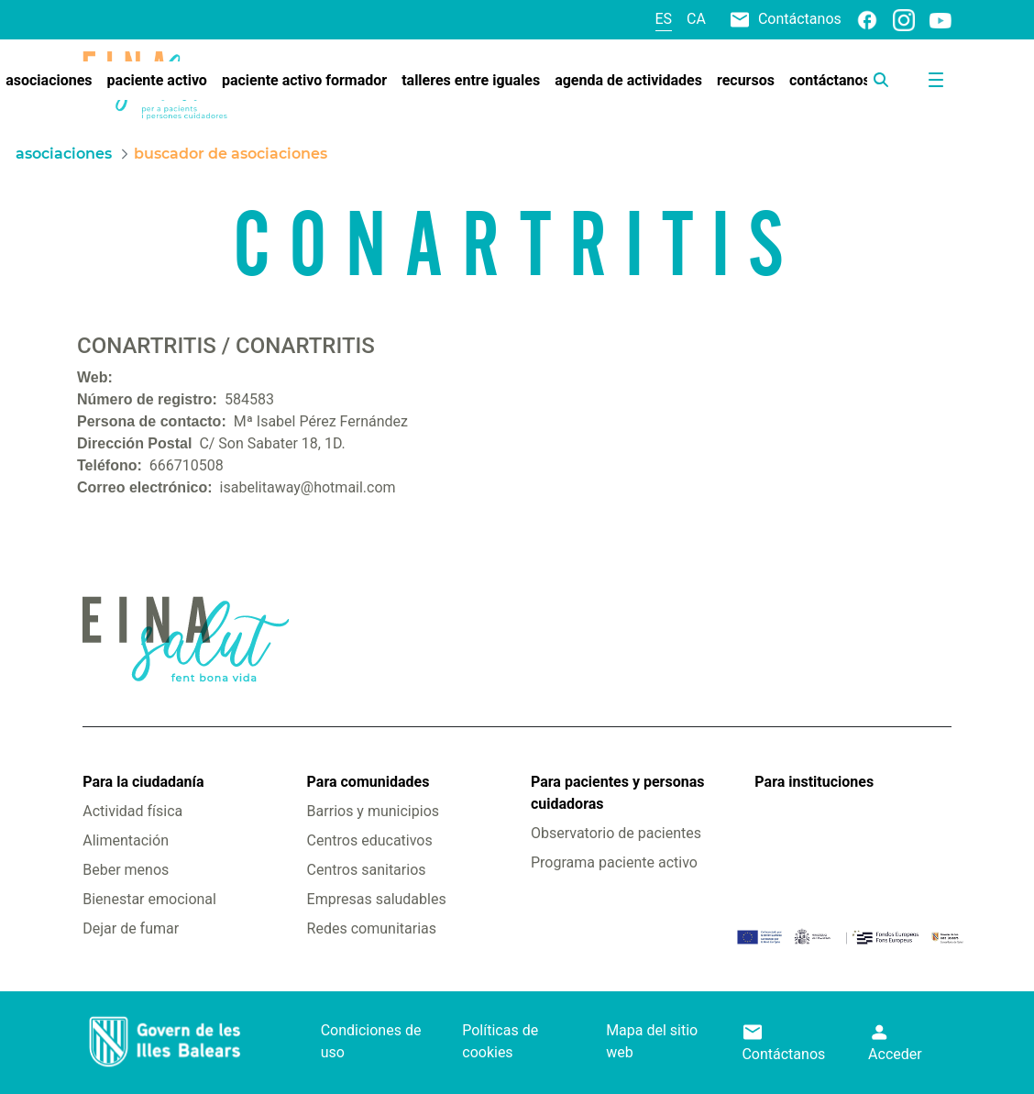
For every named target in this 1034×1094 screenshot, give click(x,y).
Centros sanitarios (366, 870)
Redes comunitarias (371, 928)
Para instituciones (814, 781)
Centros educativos (370, 840)
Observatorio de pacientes (616, 833)
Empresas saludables (376, 899)
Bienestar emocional (149, 899)
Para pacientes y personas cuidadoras (617, 792)
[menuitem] (157, 80)
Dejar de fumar (130, 928)
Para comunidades (368, 781)
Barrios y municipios (373, 811)
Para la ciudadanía (143, 781)
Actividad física (132, 811)
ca (696, 19)
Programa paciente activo (614, 862)
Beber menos (125, 870)
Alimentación (125, 840)
